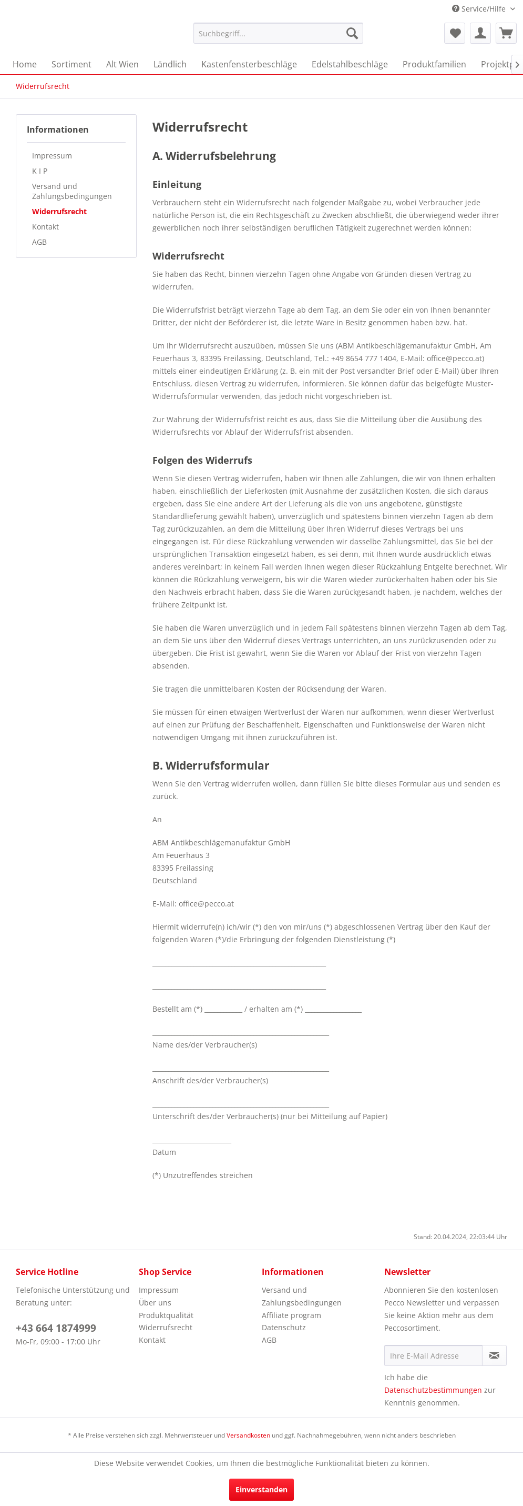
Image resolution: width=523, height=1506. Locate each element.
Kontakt (45, 227)
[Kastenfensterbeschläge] (249, 64)
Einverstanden (261, 1489)
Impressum (52, 156)
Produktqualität (166, 1315)
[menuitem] (278, 33)
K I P (39, 171)
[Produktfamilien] (434, 64)
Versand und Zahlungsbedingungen (72, 191)
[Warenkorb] (506, 33)
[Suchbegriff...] (278, 33)
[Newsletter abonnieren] (494, 1355)
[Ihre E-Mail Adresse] (433, 1355)
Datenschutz (284, 1327)
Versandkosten (248, 1435)
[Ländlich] (170, 64)
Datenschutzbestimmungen (433, 1390)
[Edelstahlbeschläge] (349, 64)
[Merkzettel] (454, 33)
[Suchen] (352, 33)
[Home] (24, 64)
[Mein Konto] (480, 33)
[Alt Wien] (122, 64)
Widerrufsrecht (59, 211)
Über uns (155, 1303)
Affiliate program (291, 1315)
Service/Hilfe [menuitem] (480, 9)
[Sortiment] (71, 64)
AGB (39, 242)
